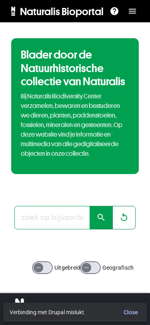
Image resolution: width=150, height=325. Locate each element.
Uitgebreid (67, 267)
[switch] (42, 267)
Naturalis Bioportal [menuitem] (62, 11)
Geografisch (118, 267)
